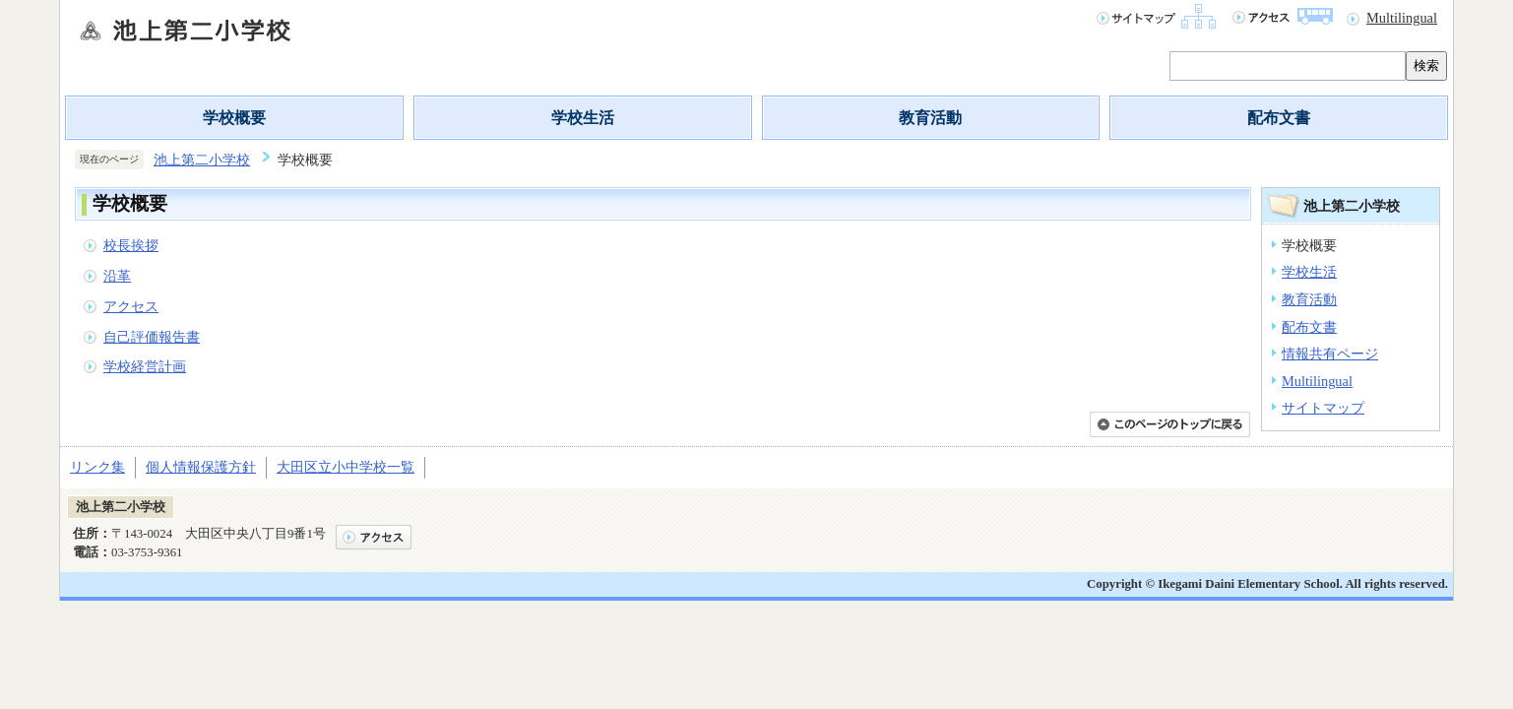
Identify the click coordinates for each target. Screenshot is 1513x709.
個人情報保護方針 (201, 467)
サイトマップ (1323, 408)
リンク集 (97, 467)
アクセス (130, 306)
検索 (1426, 65)
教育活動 (930, 117)
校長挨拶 (130, 245)
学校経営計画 (144, 366)
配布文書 (1278, 117)
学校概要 (234, 117)
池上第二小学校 (202, 159)
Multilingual (1401, 18)
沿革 (117, 276)
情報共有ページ (1330, 353)
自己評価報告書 (151, 337)
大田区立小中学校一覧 (345, 467)
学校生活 (582, 117)
